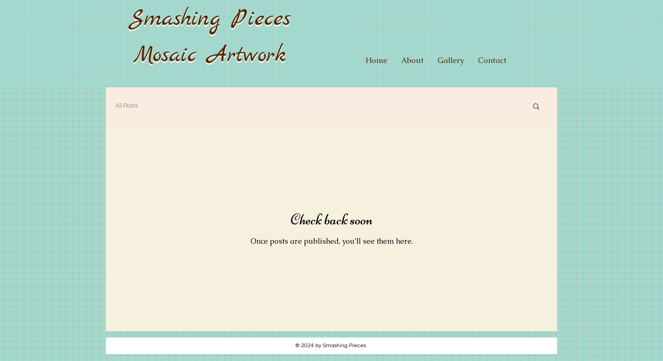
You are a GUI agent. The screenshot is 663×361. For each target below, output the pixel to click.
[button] (536, 107)
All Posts (126, 106)
